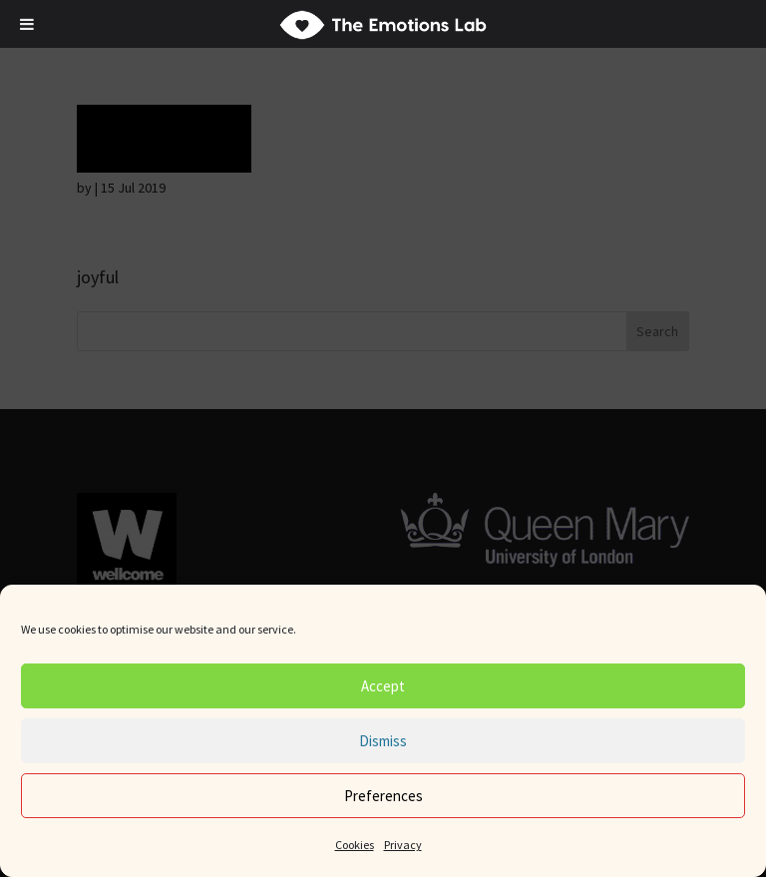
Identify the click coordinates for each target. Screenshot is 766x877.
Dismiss (383, 740)
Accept (383, 685)
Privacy (403, 844)
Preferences (383, 795)
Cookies (354, 844)
